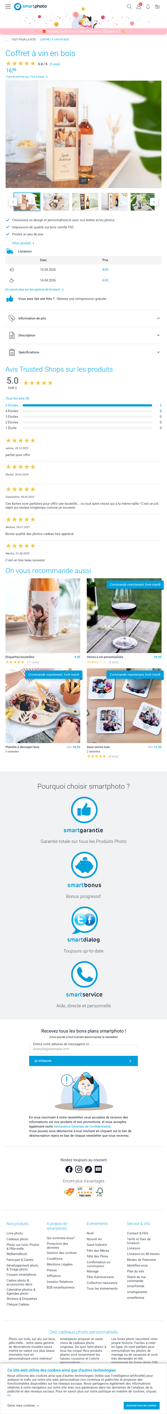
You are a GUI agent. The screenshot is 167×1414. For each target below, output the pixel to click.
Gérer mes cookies (23, 1405)
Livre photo (15, 1233)
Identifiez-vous (137, 1265)
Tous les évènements (102, 1288)
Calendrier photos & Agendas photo (21, 1291)
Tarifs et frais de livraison (139, 1241)
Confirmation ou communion (98, 1264)
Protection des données (57, 1246)
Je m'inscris (43, 1061)
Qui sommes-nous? (61, 1238)
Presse (52, 1270)
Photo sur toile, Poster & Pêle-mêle (23, 1247)
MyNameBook (17, 1254)
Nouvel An (94, 1239)
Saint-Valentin (97, 1245)
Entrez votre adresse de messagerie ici (61, 1044)
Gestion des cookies (62, 1253)
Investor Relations (60, 1282)
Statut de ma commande (136, 1279)
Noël (90, 1233)
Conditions (55, 1259)
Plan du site (135, 1271)
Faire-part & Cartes (20, 1260)
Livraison (133, 1248)
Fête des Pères (97, 1256)
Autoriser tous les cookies (141, 1405)
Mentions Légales (60, 1264)
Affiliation (54, 1276)
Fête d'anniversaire (100, 1277)
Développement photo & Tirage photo (22, 1267)
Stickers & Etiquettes (22, 1299)
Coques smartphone (21, 1275)
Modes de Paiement (141, 1260)
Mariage (93, 1271)
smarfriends (135, 1286)
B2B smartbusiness (61, 1287)
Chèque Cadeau (18, 1304)
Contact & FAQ (137, 1233)
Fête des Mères (98, 1251)
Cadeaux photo (17, 1239)
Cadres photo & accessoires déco (19, 1282)
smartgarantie (137, 1292)
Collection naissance (102, 1283)
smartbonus (135, 1298)
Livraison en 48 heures (143, 1254)
